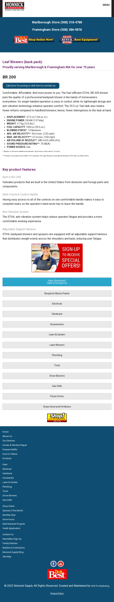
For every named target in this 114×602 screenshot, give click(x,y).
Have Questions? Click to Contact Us (57, 281)
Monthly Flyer (9, 515)
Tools (57, 365)
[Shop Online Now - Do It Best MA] (34, 44)
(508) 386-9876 (71, 29)
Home (6, 431)
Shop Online (8, 506)
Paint (5, 464)
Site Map (7, 556)
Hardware (57, 314)
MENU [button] (104, 5)
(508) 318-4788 (71, 22)
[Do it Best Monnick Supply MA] (57, 578)
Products (7, 458)
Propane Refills (10, 449)
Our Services (9, 440)
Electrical (57, 303)
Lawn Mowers (57, 345)
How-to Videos (10, 454)
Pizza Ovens (57, 396)
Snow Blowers (57, 375)
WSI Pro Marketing (100, 586)
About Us (7, 436)
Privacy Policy (57, 593)
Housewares (57, 324)
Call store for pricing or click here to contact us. (31, 85)
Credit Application (11, 528)
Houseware (8, 478)
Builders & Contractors (14, 547)
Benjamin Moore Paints (57, 293)
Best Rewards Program (14, 524)
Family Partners (10, 543)
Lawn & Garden (57, 334)
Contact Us (8, 534)
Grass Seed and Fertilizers (57, 406)
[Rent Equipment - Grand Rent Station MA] (80, 44)
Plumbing (57, 355)
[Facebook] (53, 566)
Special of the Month (13, 510)
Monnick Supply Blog (13, 552)
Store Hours (8, 519)
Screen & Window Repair (15, 445)
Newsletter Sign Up (12, 539)
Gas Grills (57, 386)
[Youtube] (60, 566)
